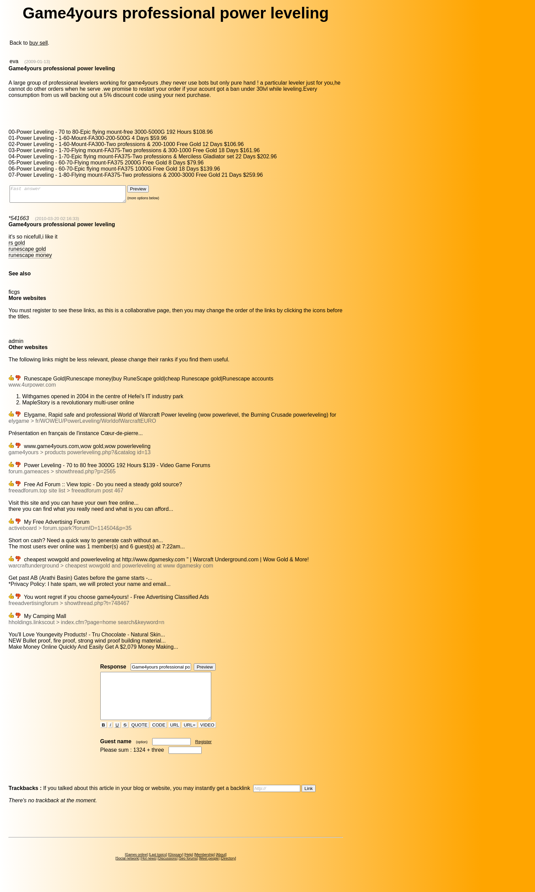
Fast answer (75, 195)
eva (14, 61)
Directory (228, 871)
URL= (190, 737)
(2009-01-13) (37, 61)
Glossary (175, 867)
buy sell (38, 43)
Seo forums (188, 871)
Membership (204, 867)
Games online (136, 867)
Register (203, 754)
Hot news (148, 871)
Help (188, 867)
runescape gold (27, 252)
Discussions (167, 871)
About (221, 867)
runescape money (30, 258)
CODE (159, 737)
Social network (127, 871)
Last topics (158, 867)
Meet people (209, 871)
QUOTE (139, 737)
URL (174, 737)
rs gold (17, 246)
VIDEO (207, 737)
